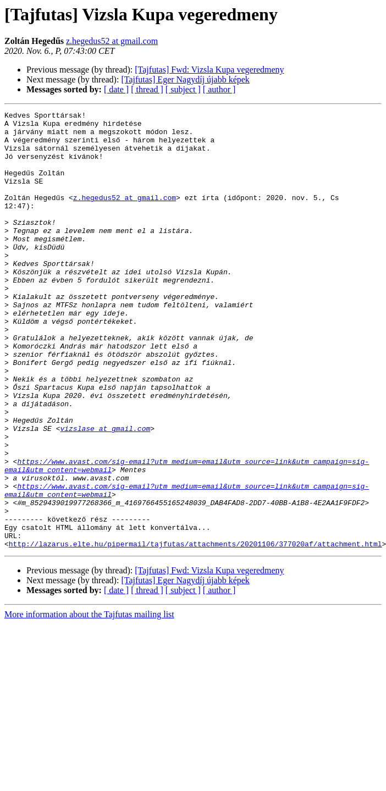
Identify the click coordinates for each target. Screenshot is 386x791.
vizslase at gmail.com (105, 492)
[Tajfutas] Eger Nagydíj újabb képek (185, 79)
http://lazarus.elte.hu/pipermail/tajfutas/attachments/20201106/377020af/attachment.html (195, 631)
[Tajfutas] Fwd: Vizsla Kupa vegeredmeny (209, 69)
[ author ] (219, 89)
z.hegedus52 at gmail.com (112, 41)
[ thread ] (147, 89)
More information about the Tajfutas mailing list (89, 701)
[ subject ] (183, 89)
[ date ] (116, 89)
